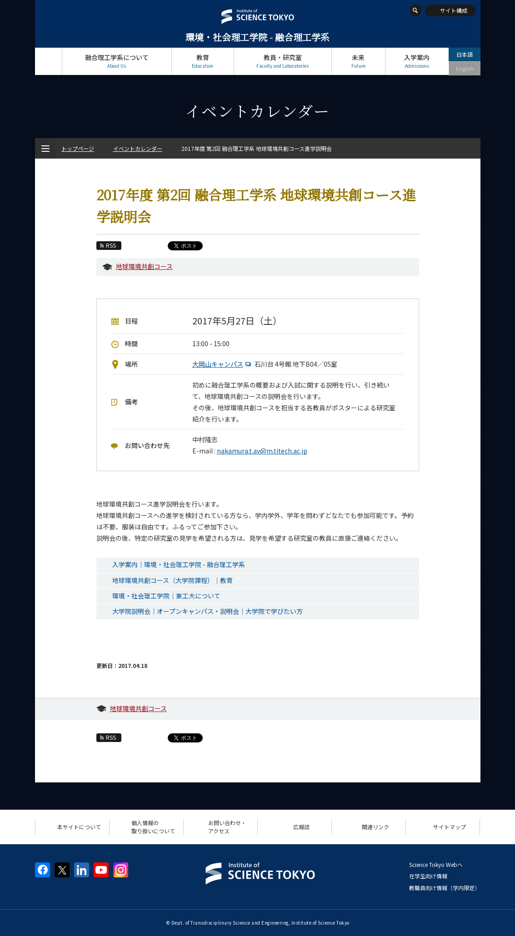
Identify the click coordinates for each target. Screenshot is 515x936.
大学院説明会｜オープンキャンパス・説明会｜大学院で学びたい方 (207, 611)
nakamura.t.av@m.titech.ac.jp (262, 450)
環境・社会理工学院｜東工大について (166, 595)
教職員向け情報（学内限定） (444, 887)
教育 (203, 61)
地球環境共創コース (144, 266)
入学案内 (417, 61)
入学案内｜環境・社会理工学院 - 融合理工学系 (178, 564)
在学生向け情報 (428, 876)
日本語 (464, 54)
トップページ (48, 61)
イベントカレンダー (137, 148)
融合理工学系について (116, 61)
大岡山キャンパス (222, 363)
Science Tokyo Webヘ (436, 864)
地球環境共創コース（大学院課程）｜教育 (172, 580)
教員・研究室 (282, 61)
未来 (358, 61)
